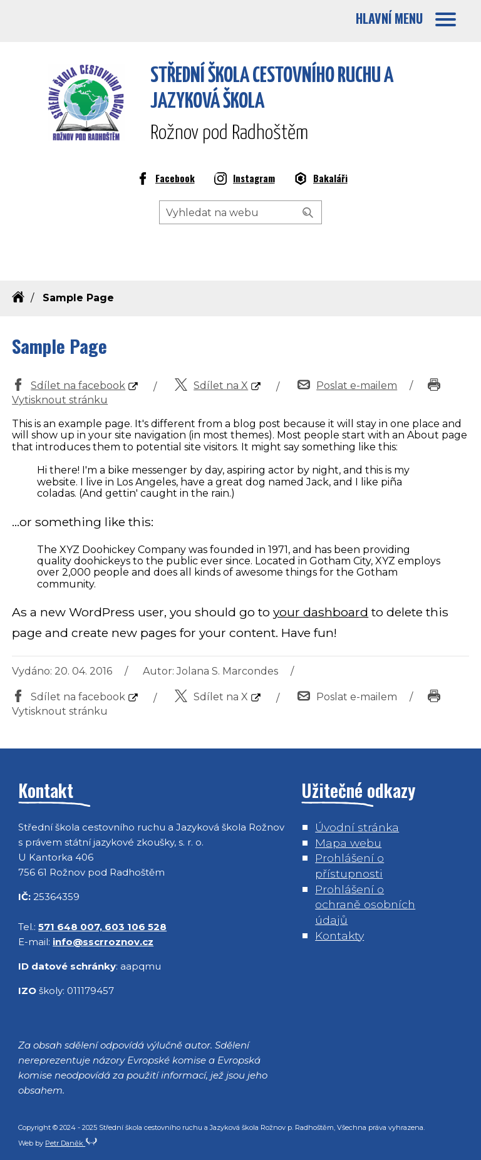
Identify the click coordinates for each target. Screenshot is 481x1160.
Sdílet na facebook (68, 385)
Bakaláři (321, 180)
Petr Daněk (71, 1143)
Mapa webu (348, 842)
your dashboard (320, 611)
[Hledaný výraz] (240, 212)
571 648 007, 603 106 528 (102, 927)
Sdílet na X (211, 385)
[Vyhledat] (308, 213)
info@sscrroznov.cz (103, 942)
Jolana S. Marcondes (227, 671)
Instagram (244, 180)
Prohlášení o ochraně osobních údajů (365, 904)
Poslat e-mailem (347, 385)
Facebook (166, 180)
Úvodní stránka (357, 827)
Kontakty (339, 935)
